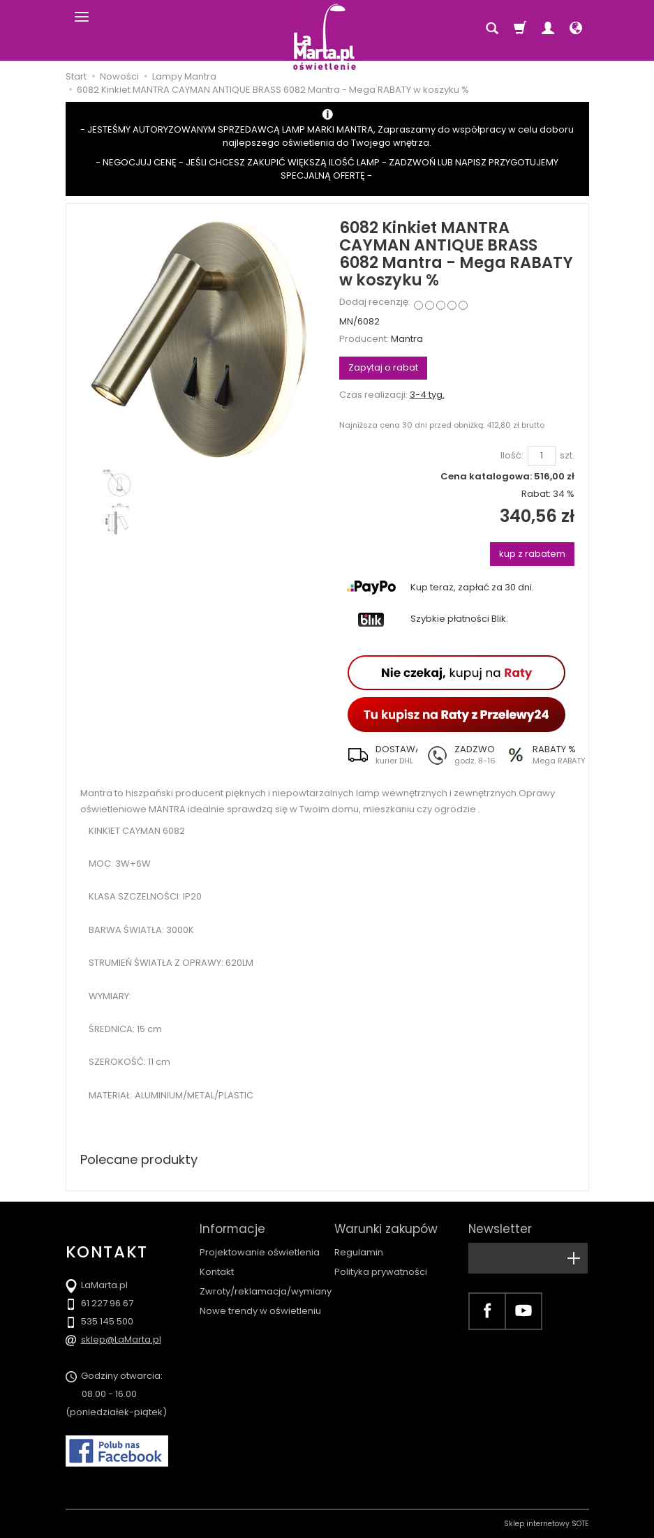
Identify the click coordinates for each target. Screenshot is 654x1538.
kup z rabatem (532, 553)
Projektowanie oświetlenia (260, 1252)
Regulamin (358, 1252)
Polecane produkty (139, 1159)
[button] (378, 755)
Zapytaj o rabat (383, 367)
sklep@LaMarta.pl (121, 1339)
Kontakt (217, 1271)
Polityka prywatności (380, 1271)
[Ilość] (542, 456)
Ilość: (511, 455)
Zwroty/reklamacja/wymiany (266, 1291)
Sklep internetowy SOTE (546, 1523)
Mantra (407, 338)
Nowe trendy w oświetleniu (260, 1310)
